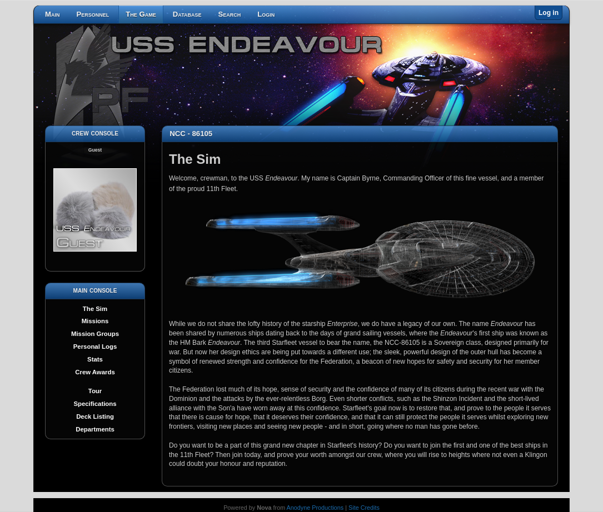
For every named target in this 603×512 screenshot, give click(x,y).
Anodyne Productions (315, 507)
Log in (549, 13)
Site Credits (364, 507)
